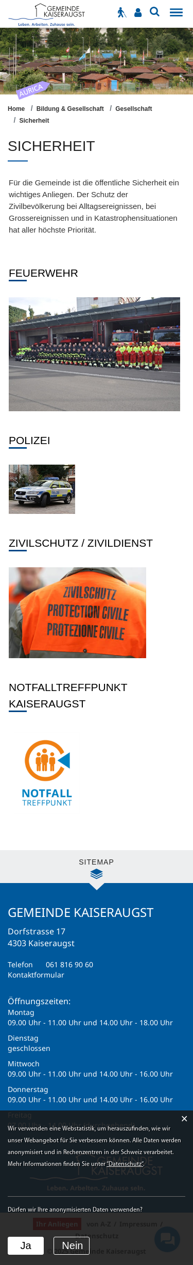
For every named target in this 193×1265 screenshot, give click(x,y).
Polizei (29, 440)
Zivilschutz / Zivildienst (81, 543)
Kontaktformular (36, 975)
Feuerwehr (43, 273)
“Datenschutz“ (125, 1164)
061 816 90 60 (69, 964)
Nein (72, 1245)
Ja (25, 1245)
